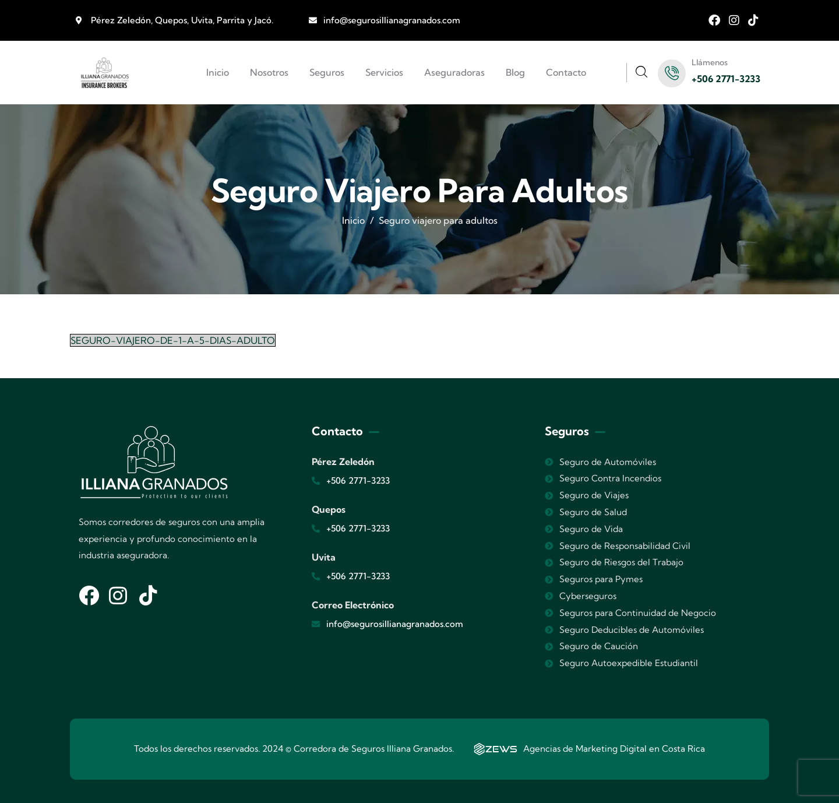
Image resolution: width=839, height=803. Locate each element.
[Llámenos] (672, 73)
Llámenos (710, 62)
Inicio (353, 220)
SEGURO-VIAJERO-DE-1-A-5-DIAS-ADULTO (172, 340)
